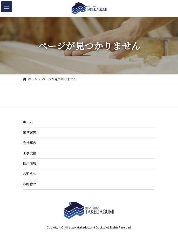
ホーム (28, 121)
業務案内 (29, 132)
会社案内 (29, 142)
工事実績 (29, 153)
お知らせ (29, 173)
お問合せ (29, 183)
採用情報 (29, 163)
